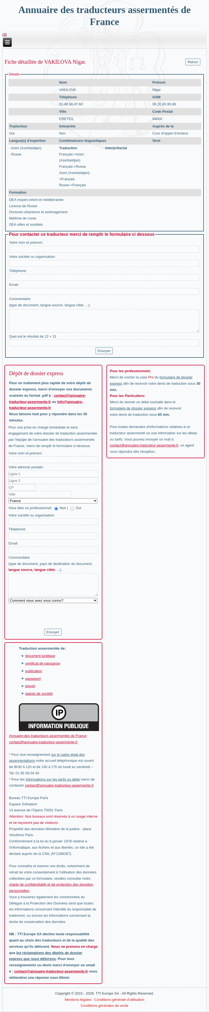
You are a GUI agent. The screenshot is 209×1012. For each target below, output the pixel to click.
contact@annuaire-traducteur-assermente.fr (144, 445)
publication (33, 671)
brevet (30, 686)
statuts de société (39, 694)
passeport (33, 679)
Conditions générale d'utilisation (119, 1000)
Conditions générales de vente (104, 1006)
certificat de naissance (42, 663)
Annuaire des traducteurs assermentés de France (48, 736)
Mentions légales (78, 1000)
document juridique (40, 656)
